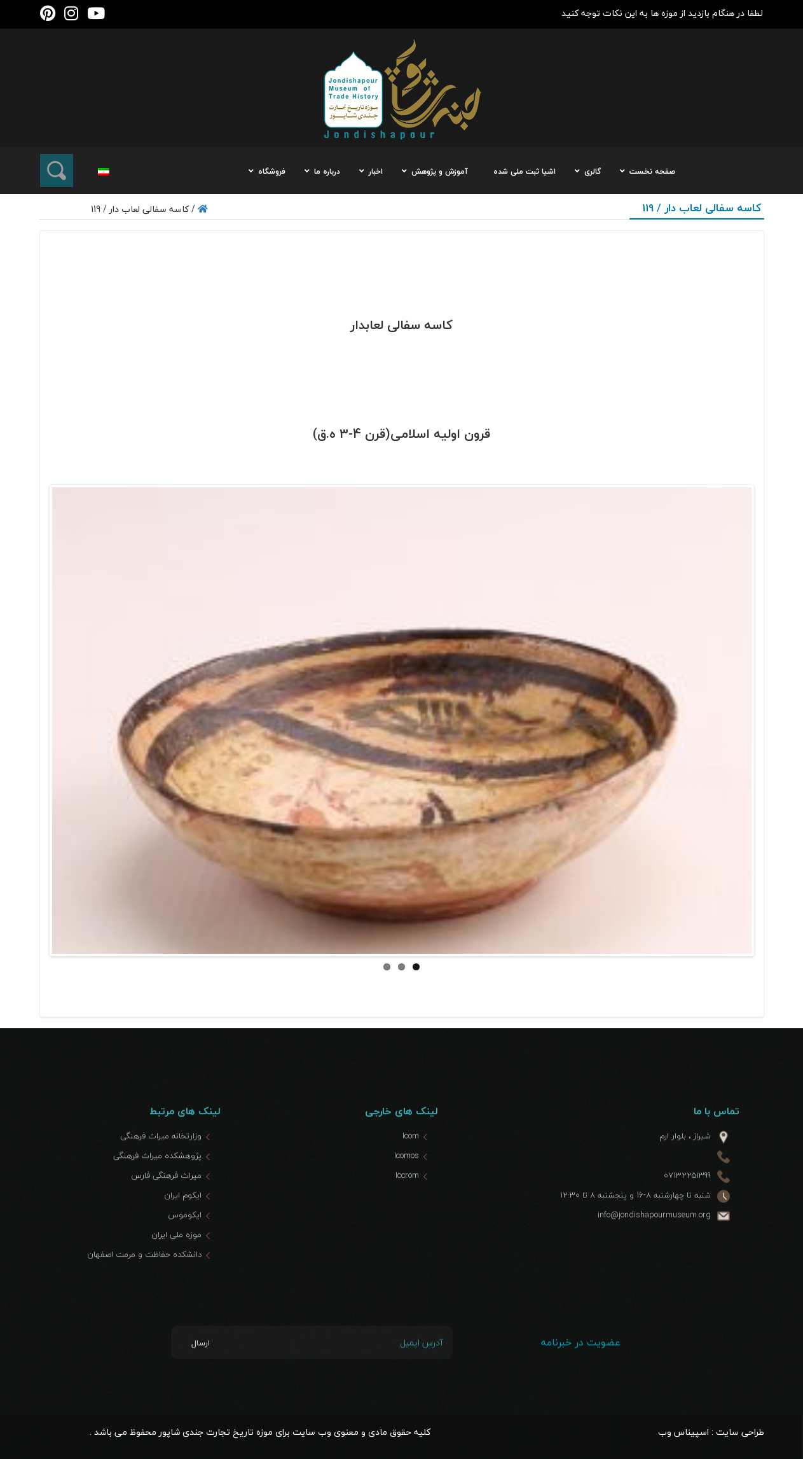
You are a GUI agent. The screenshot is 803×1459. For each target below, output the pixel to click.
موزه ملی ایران (176, 1267)
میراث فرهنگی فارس (166, 1208)
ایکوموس (185, 1248)
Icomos (406, 1189)
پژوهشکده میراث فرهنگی (157, 1189)
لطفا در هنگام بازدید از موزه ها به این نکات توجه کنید (662, 13)
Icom (410, 1169)
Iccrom (407, 1208)
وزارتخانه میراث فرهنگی (161, 1169)
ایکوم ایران (183, 1228)
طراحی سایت (740, 1432)
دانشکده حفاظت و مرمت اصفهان (144, 1287)
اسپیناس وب (683, 1432)
